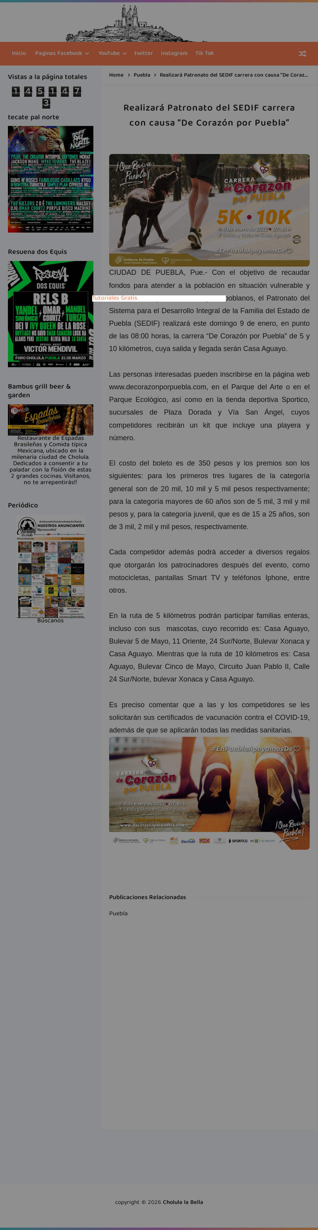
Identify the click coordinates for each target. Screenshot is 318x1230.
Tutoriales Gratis (114, 298)
